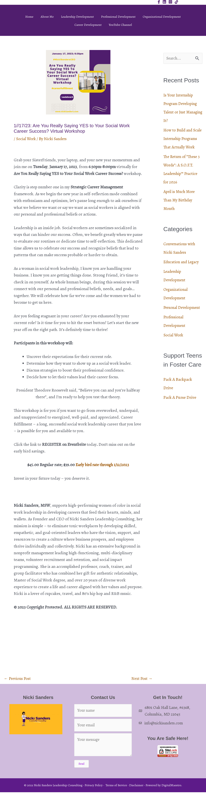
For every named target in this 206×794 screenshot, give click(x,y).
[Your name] (103, 711)
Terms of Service (116, 787)
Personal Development (182, 316)
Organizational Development (162, 16)
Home (29, 16)
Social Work (26, 139)
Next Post (141, 679)
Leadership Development (77, 16)
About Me (47, 16)
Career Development (88, 25)
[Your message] (103, 746)
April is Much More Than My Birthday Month (180, 209)
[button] (81, 766)
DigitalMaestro (171, 787)
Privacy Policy (94, 787)
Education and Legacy (182, 271)
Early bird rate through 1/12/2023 (102, 464)
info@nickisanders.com (165, 723)
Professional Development (118, 16)
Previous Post (18, 679)
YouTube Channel (120, 25)
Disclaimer (136, 787)
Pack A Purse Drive (179, 406)
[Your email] (103, 726)
